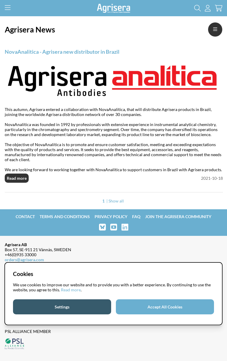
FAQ (136, 216)
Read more (17, 178)
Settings (62, 306)
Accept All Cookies (164, 306)
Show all (116, 200)
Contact (25, 216)
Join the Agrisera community (178, 216)
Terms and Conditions (65, 216)
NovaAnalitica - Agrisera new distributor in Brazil (62, 51)
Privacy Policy (111, 216)
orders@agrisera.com (24, 259)
